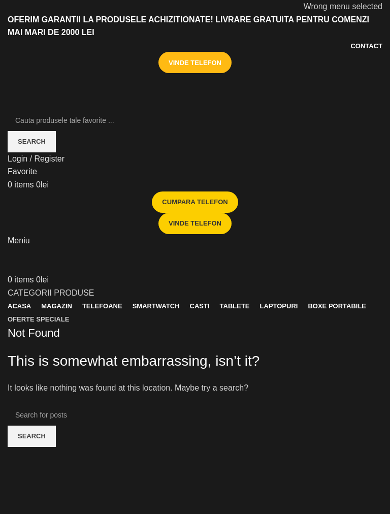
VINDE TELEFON (195, 63)
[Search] (195, 120)
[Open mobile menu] (19, 240)
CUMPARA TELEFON (195, 202)
